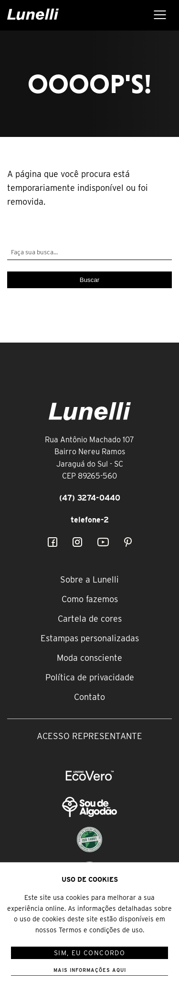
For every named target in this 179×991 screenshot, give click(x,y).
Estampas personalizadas (90, 638)
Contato (89, 697)
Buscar (89, 279)
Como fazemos (90, 599)
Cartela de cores (90, 619)
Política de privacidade (89, 677)
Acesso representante (89, 736)
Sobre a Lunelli (89, 579)
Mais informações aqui (89, 970)
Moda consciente (89, 658)
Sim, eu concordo (89, 953)
